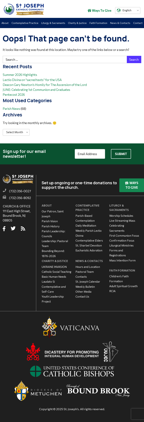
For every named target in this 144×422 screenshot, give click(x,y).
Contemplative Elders (89, 240)
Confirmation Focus (121, 240)
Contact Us (82, 296)
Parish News (11, 109)
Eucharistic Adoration (88, 250)
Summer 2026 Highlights (20, 75)
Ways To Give (99, 10)
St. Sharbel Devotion (88, 245)
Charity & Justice (77, 22)
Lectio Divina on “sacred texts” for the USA (32, 80)
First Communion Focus (124, 235)
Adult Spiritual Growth (123, 286)
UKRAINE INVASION (54, 266)
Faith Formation (98, 22)
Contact (138, 22)
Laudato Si (48, 281)
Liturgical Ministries (121, 245)
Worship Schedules (121, 215)
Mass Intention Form (122, 260)
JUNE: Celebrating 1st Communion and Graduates (36, 90)
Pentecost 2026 (14, 95)
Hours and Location (87, 266)
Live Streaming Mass (122, 220)
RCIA (112, 291)
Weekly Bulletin (85, 286)
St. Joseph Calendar (87, 281)
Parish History (51, 226)
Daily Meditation (85, 225)
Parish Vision (50, 221)
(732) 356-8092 (20, 198)
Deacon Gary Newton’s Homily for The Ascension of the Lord (45, 85)
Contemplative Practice (25, 22)
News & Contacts (120, 22)
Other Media (83, 291)
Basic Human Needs (54, 276)
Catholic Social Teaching (56, 271)
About (5, 22)
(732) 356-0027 (20, 191)
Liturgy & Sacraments (53, 22)
